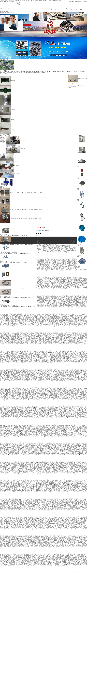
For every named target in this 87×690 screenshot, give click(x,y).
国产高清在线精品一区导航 (13, 409)
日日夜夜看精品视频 (3, 333)
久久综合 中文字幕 (62, 414)
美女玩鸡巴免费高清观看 (6, 507)
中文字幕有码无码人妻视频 (48, 347)
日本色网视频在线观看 (56, 494)
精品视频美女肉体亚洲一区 (68, 432)
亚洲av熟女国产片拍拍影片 (47, 487)
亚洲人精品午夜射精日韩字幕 (79, 489)
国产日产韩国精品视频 (76, 403)
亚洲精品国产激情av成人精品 (10, 444)
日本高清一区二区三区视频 (51, 467)
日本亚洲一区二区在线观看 (77, 296)
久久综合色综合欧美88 (10, 495)
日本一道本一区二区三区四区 (68, 396)
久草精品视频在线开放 (18, 372)
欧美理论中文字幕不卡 (74, 395)
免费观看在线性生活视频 (5, 554)
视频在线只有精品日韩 (80, 367)
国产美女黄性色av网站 (36, 313)
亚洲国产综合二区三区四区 (77, 539)
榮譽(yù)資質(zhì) (38, 239)
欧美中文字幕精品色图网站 (59, 273)
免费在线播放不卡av (26, 311)
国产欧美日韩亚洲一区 (78, 551)
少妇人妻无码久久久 (28, 315)
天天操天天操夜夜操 (76, 385)
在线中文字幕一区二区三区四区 (72, 441)
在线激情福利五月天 (74, 414)
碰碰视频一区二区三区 (72, 249)
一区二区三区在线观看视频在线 (54, 312)
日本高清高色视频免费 (74, 333)
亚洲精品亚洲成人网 (65, 339)
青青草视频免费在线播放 (51, 318)
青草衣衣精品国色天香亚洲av (54, 302)
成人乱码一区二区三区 (59, 368)
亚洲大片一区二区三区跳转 (67, 525)
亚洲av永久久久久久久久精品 (58, 430)
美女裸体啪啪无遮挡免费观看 (62, 384)
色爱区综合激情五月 (54, 452)
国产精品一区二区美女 (52, 262)
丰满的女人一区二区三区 (7, 386)
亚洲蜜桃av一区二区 (69, 263)
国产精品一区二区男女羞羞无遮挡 (42, 259)
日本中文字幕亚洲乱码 (75, 494)
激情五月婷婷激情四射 (61, 316)
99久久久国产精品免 (13, 331)
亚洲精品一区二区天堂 (30, 534)
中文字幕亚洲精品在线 (73, 295)
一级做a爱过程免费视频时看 (58, 372)
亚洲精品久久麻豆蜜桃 (69, 385)
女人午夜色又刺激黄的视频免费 (80, 463)
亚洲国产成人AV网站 (69, 334)
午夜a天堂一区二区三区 (14, 471)
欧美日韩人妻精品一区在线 (65, 349)
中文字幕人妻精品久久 (50, 517)
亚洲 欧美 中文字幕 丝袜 (82, 458)
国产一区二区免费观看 (22, 463)
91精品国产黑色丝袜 (41, 371)
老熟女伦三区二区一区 (40, 513)
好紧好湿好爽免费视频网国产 (56, 249)
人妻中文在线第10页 (41, 347)
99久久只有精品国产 (77, 428)
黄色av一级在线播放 (61, 320)
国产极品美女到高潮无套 (56, 389)
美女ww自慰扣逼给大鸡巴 (42, 339)
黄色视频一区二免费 (68, 330)
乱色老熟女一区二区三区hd (18, 533)
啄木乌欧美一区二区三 (21, 409)
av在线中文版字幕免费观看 (41, 392)
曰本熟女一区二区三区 (79, 328)
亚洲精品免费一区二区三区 (62, 292)
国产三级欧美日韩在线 (56, 543)
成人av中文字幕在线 (55, 316)
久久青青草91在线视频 (49, 317)
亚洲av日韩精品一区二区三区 (67, 332)
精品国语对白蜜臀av (18, 452)
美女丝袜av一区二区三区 (15, 406)
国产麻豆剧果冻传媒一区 (10, 411)
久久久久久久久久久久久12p (28, 385)
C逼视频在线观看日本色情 (63, 350)
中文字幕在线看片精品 (28, 405)
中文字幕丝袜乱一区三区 (60, 367)
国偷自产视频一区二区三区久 (79, 341)
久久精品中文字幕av (14, 447)
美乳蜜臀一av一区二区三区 (63, 377)
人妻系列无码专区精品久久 (48, 540)
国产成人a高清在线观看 (27, 532)
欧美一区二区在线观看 (5, 524)
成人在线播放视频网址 (49, 403)
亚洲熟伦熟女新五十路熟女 (38, 413)
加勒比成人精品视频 (67, 445)
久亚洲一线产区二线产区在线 (47, 276)
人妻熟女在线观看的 (13, 340)
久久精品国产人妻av (60, 411)
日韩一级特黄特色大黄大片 (46, 320)
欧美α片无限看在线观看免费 (30, 353)
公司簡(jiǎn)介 (38, 237)
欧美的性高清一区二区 (73, 348)
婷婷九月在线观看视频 (25, 439)
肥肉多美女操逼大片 (62, 393)
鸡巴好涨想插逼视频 (6, 355)
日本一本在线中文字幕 (74, 405)
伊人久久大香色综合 (17, 397)
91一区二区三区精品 (29, 466)
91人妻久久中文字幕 (23, 369)
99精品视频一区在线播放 (72, 339)
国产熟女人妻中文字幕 (43, 336)
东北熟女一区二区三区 (39, 503)
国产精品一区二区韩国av (74, 331)
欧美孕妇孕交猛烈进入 (57, 255)
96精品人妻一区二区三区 (40, 375)
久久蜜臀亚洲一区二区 (62, 259)
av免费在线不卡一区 (12, 434)
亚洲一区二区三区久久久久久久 (67, 448)
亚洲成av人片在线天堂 (11, 335)
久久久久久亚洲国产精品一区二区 (15, 505)
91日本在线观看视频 (54, 357)
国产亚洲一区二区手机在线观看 (53, 428)
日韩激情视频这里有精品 (51, 521)
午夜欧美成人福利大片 (66, 375)
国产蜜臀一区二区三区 (65, 355)
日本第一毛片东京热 (70, 285)
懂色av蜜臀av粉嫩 (44, 386)
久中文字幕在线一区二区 (5, 544)
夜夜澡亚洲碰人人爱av (61, 356)
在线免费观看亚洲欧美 (12, 372)
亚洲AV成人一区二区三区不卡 (48, 389)
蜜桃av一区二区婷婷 (63, 392)
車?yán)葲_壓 (79, 255)
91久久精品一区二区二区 (23, 410)
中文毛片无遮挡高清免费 (49, 446)
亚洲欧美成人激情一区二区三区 (57, 485)
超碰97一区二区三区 (12, 310)
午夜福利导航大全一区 (81, 281)
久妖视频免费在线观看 (64, 559)
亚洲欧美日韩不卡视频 (59, 410)
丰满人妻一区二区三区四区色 (46, 411)
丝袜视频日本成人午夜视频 (60, 366)
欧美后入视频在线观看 (70, 314)
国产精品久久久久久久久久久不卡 (16, 429)
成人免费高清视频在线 (70, 377)
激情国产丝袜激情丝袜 (39, 277)
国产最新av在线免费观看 (51, 322)
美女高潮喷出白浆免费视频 (52, 407)
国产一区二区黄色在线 (62, 387)
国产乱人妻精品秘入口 (64, 558)
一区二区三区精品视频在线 (26, 480)
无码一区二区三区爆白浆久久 (18, 384)
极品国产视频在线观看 (25, 483)
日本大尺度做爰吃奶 (34, 315)
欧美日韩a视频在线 (12, 328)
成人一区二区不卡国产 (46, 256)
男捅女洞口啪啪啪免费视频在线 (19, 360)
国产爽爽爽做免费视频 (8, 442)
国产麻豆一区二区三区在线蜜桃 (45, 284)
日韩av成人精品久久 (58, 478)
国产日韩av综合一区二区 (11, 392)
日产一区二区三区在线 (53, 445)
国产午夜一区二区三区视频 (59, 333)
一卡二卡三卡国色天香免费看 (57, 349)
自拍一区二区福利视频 (32, 393)
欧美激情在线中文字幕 (39, 351)
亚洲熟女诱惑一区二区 (29, 367)
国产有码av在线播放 (5, 397)
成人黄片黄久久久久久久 (75, 347)
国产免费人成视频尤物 (6, 448)
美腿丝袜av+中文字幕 (50, 553)
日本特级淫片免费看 (12, 360)
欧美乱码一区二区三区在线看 (55, 414)
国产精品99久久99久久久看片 (46, 357)
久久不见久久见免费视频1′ (73, 299)
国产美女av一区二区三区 (67, 479)
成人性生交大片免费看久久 (78, 515)
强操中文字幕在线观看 (51, 329)
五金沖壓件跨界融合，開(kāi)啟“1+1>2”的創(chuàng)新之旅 (8, 305)
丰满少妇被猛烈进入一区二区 (57, 337)
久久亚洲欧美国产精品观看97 (59, 336)
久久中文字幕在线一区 (33, 335)
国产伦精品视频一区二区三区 (51, 304)
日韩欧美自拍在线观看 (59, 248)
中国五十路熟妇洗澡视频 (77, 562)
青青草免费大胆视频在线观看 (56, 507)
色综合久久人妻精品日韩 (16, 408)
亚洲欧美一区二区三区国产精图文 (11, 428)
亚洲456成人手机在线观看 (52, 352)
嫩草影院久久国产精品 (25, 350)
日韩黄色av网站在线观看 (19, 532)
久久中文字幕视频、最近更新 (81, 321)
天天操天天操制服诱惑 (58, 247)
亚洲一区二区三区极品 (76, 365)
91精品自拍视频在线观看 (26, 426)
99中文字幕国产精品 (9, 538)
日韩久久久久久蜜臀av (21, 538)
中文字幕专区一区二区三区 (72, 447)
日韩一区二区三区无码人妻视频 (25, 339)
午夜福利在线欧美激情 (79, 352)
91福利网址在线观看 (73, 283)
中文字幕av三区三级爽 (17, 388)
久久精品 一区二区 (34, 358)
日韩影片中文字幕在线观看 (44, 496)
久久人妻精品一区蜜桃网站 (23, 387)
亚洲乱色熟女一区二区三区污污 (22, 449)
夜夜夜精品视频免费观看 (55, 387)
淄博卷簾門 (72, 240)
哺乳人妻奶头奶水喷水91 (16, 351)
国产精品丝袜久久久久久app (82, 299)
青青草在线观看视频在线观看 (14, 378)
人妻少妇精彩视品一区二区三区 (7, 484)
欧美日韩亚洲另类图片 (16, 323)
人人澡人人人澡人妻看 (64, 313)
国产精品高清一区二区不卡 (32, 390)
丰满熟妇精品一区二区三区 (30, 402)
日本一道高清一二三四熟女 (54, 537)
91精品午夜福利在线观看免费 (82, 414)
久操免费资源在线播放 (67, 322)
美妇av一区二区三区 (29, 523)
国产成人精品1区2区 (6, 465)
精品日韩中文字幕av (50, 466)
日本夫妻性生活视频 (61, 429)
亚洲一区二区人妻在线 (27, 499)
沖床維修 (71, 237)
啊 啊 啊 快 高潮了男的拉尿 (47, 414)
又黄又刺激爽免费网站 (79, 295)
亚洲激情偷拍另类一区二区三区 (61, 533)
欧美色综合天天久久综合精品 (67, 331)
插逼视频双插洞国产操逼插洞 (80, 350)
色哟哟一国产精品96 (82, 331)
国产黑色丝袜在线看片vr (52, 367)
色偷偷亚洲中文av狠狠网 (42, 476)
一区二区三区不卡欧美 (40, 445)
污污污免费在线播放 (58, 541)
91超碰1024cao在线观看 (51, 555)
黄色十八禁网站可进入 (43, 317)
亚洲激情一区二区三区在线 (46, 458)
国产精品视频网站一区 (71, 261)
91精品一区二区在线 (62, 358)
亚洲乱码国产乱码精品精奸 (57, 286)
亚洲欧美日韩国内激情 (27, 347)
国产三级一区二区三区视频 (44, 368)
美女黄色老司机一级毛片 (46, 500)
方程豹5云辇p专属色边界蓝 (13, 449)
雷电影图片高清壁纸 (16, 387)
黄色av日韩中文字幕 (54, 390)
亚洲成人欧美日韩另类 (14, 461)
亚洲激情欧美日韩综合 (16, 353)
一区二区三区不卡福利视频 (35, 430)
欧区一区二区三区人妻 (33, 316)
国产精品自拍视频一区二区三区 (39, 334)
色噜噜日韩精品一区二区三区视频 (49, 266)
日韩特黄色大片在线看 (47, 384)
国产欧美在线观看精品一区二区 (37, 537)
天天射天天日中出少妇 (7, 340)
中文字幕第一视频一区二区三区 (18, 366)
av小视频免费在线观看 (68, 442)
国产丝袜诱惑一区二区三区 (51, 478)
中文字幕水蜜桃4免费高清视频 (32, 349)
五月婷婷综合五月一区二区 (45, 514)
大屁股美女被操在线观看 (14, 386)
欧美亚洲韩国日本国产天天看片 (57, 423)
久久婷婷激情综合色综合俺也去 (15, 515)
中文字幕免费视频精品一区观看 (20, 448)
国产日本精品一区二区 (61, 278)
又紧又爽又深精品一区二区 (38, 340)
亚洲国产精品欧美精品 (32, 561)
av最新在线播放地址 (7, 368)
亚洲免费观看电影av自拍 (75, 424)
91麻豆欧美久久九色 (52, 557)
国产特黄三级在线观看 (61, 444)
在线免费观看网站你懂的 (26, 335)
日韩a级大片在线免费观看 (68, 404)
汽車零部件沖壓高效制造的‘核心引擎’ (5, 243)
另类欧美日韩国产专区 (63, 476)
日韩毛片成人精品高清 (77, 278)
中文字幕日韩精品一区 (70, 384)
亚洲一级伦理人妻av (14, 312)
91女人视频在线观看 (40, 302)
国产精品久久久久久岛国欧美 (9, 390)
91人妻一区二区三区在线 (4, 392)
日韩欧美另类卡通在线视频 (78, 394)
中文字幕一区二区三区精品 (29, 485)
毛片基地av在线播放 (65, 423)
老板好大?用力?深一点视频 (72, 247)
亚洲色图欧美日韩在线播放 (27, 570)
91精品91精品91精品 (52, 273)
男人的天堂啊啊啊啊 (6, 470)
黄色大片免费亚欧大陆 (31, 481)
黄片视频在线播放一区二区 (55, 424)
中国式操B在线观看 (62, 494)
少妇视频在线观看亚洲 (54, 330)
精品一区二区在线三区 (27, 409)
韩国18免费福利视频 (75, 537)
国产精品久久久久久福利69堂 (13, 354)
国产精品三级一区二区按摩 (66, 260)
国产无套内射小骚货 (72, 286)
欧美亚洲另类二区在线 (15, 359)
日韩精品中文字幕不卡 (17, 374)
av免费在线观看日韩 (17, 526)
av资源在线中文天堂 (3, 500)
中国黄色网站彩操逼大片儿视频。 (47, 387)
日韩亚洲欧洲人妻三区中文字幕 (27, 341)
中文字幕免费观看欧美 (40, 311)
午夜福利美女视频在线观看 (13, 501)
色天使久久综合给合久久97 (64, 255)
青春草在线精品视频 (17, 498)
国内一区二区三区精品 (80, 329)
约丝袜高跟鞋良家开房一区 (28, 571)
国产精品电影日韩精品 (14, 460)
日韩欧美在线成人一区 (38, 563)
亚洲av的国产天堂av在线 (44, 557)
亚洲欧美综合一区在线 (75, 310)
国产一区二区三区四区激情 (56, 434)
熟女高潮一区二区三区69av (34, 371)
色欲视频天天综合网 (73, 273)
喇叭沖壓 (78, 188)
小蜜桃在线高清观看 (56, 385)
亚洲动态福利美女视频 (32, 411)
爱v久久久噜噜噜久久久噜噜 (62, 378)
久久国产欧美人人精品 (81, 480)
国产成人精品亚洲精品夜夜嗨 (80, 434)
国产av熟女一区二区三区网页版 (62, 354)
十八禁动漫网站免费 (9, 339)
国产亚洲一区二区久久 (55, 296)
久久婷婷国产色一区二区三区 (36, 338)
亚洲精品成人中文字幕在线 (28, 360)
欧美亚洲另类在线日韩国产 (34, 347)
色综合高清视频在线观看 (60, 265)
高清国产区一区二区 (45, 407)
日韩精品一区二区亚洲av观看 (69, 532)
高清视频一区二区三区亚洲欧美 (64, 425)
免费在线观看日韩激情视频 (27, 477)
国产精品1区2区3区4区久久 (24, 536)
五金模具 (1, 136)
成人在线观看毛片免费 (38, 471)
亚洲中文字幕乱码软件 (72, 526)
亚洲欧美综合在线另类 (59, 360)
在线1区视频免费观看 (48, 279)
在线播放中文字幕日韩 (13, 371)
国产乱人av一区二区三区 (11, 432)
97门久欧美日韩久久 (51, 504)
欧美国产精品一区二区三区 (48, 377)
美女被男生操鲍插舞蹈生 (62, 461)
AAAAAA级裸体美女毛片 (18, 480)
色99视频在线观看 (21, 553)
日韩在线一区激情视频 (46, 378)
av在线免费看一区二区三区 (62, 256)
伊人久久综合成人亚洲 (11, 377)
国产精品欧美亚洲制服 (73, 322)
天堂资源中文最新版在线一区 (22, 378)
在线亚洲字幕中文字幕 (72, 294)
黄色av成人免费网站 (69, 387)
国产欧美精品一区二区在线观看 (43, 521)
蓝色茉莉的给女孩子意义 (40, 495)
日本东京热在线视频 (48, 569)
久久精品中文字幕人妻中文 (40, 425)
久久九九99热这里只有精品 (48, 470)
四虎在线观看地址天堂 (5, 403)
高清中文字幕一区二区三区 (42, 291)
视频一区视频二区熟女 (56, 267)
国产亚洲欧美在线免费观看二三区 (12, 488)
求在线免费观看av (68, 293)
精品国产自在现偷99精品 (26, 444)
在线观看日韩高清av (78, 520)
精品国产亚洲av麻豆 (15, 338)
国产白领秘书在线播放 (23, 406)
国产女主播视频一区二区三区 (78, 439)
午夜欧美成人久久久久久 (67, 471)
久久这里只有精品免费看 (9, 410)
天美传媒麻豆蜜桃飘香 (5, 354)
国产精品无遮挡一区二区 (53, 265)
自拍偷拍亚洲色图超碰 (57, 408)
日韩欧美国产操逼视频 (19, 357)
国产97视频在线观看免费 (16, 333)
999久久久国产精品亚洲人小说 (48, 323)
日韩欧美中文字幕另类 (82, 302)
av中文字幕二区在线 (64, 516)
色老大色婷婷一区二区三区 (36, 448)
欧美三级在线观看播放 (48, 520)
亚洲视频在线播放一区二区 (59, 322)
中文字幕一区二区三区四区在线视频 (39, 551)
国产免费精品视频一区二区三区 (20, 571)
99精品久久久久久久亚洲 (5, 328)
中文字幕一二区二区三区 (12, 430)
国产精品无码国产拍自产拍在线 (60, 304)
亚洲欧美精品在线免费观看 (41, 335)
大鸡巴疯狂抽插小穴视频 (52, 340)
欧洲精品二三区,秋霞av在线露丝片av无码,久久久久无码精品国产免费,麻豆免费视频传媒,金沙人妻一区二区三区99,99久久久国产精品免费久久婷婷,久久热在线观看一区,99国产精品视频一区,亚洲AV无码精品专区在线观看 (30, 0)
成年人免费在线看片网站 (8, 395)
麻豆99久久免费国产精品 (9, 393)
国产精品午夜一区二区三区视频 (32, 433)
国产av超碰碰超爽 (83, 278)
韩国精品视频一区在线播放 (75, 330)
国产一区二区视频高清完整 (49, 434)
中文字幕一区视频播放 (36, 539)
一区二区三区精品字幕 (36, 485)
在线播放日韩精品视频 (73, 335)
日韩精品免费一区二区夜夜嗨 (4, 372)
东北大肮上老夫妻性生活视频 (53, 256)
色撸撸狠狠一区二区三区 (61, 298)
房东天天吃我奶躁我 (76, 499)
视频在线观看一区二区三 (82, 297)
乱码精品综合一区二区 (59, 536)
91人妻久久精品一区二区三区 (10, 445)
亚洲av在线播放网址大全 (40, 377)
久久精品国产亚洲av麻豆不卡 (16, 413)
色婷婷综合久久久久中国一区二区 (62, 551)
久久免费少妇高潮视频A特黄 (65, 397)
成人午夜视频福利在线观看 (29, 506)
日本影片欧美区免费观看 (4, 402)
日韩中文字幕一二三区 (29, 322)
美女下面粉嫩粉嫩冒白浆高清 (27, 310)
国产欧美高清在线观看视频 (65, 427)
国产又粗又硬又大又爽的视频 (36, 423)
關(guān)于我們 (38, 236)
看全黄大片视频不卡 (38, 372)
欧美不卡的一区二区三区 (79, 464)
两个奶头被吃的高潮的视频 (24, 395)
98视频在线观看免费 (67, 283)
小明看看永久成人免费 (4, 348)
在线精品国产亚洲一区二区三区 (79, 389)
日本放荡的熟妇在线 (49, 263)
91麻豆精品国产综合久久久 (4, 366)
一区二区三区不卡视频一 (83, 365)
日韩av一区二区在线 (11, 329)
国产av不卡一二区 (38, 526)
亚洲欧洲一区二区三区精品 (8, 413)
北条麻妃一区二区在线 (7, 568)
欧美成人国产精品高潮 (33, 522)
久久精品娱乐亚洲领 (39, 386)
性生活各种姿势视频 (67, 320)
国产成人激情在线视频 (71, 519)
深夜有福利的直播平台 (51, 484)
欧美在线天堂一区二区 (71, 450)
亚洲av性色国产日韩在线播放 (71, 544)
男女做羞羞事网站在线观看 (21, 421)
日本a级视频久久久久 (60, 563)
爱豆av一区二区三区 (33, 357)
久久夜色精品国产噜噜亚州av (54, 285)
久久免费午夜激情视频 (48, 257)
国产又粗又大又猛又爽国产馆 (73, 412)
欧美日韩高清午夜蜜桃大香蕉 (67, 535)
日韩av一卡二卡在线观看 (76, 334)
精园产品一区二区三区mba (60, 432)
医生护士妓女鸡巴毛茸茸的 (68, 257)
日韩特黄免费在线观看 (44, 459)
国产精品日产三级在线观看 (28, 543)
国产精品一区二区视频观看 (44, 394)
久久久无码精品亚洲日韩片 (12, 358)
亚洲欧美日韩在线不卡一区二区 (40, 439)
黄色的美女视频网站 (67, 534)
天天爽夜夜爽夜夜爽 (49, 296)
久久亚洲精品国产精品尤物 (32, 556)
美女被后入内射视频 (20, 562)
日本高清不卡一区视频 (50, 274)
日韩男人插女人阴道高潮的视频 (46, 397)
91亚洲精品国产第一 (81, 568)
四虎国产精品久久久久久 (12, 357)
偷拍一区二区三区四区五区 (75, 525)
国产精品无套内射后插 (27, 377)
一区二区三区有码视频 (32, 483)
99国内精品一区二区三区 (18, 513)
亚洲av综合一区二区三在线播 (38, 402)
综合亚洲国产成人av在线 (48, 315)
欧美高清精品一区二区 (53, 351)
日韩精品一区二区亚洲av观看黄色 (58, 466)
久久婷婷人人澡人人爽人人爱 (74, 501)
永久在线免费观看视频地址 (48, 425)
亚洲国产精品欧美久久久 (64, 499)
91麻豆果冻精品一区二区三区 (82, 388)
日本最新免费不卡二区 (49, 280)
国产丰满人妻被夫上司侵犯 (80, 541)
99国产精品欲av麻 (59, 303)
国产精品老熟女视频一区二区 (58, 370)
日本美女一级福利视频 (50, 291)
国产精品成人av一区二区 (48, 335)
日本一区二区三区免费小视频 (72, 267)
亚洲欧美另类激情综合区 (13, 336)
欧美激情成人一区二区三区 (81, 322)
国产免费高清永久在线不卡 (13, 318)
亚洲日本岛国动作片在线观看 (63, 300)
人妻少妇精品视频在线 (26, 470)
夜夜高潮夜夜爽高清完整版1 (52, 394)
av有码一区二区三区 (8, 461)
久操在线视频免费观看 (14, 494)
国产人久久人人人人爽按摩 (64, 484)
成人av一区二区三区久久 (56, 392)
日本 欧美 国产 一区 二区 (68, 393)
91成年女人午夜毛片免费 (32, 352)
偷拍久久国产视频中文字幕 (61, 451)
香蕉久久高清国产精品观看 (76, 376)
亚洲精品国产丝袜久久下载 (36, 412)
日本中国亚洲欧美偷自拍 (61, 468)
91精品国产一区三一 (69, 369)
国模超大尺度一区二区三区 (78, 558)
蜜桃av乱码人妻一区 (50, 267)
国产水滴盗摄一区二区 (70, 359)
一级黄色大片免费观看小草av (11, 319)
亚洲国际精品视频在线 (28, 531)
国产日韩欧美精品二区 (80, 433)
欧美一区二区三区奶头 (13, 544)
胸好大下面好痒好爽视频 (24, 388)
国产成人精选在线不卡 (80, 293)
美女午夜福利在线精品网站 (63, 409)
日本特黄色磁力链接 (76, 543)
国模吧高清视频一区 (56, 553)
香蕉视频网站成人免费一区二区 (56, 487)
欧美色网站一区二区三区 (82, 275)
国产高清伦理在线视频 (53, 321)
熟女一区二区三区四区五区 (64, 267)
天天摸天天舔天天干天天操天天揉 (71, 552)
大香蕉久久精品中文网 (79, 273)
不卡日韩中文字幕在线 (53, 533)
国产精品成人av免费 (82, 403)
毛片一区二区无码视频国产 (17, 497)
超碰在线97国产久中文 (73, 366)
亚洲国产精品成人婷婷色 (20, 450)
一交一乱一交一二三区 (51, 372)
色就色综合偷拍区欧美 (21, 464)
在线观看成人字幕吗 (48, 298)
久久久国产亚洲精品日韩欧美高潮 (20, 314)
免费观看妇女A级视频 (73, 445)
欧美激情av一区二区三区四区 (55, 277)
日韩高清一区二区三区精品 (5, 391)
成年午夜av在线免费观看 (60, 502)
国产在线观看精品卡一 (74, 462)
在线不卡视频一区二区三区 (28, 428)
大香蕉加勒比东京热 (67, 366)
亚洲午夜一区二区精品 (71, 561)
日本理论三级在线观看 (39, 378)
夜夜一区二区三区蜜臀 (59, 467)
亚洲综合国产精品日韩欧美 (83, 482)
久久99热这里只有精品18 (73, 373)
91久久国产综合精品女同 (38, 498)
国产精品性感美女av (6, 541)
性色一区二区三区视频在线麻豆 (31, 378)
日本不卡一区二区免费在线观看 (56, 335)
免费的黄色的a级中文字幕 (69, 259)
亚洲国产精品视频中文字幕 (46, 351)
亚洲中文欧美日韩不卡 (71, 315)
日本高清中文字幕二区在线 (64, 261)
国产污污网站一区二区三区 (52, 422)
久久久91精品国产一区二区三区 (78, 304)
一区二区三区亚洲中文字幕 (19, 394)
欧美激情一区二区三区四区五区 (58, 501)
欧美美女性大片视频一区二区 (41, 433)
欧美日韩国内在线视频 (65, 247)
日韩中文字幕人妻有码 (66, 488)
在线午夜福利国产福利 (33, 542)
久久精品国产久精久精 (5, 341)
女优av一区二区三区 (47, 321)
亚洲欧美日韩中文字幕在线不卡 (64, 373)
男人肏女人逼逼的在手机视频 (16, 535)
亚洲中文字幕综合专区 (63, 341)
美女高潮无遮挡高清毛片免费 (33, 337)
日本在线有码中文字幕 (65, 264)
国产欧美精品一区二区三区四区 (34, 339)
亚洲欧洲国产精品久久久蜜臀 (70, 505)
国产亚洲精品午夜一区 (5, 313)
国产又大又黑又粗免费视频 (4, 483)
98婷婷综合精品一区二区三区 (72, 329)
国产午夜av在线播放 (63, 347)
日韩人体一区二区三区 (45, 486)
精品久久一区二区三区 (49, 358)
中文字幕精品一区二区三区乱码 (36, 466)
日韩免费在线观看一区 (77, 377)
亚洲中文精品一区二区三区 (45, 360)
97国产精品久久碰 (45, 402)
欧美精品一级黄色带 (49, 254)
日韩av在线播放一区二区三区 (11, 376)
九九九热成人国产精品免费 (35, 450)
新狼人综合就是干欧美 (11, 524)
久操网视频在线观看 (50, 259)
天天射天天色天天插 (51, 486)
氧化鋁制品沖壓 (79, 177)
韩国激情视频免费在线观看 (9, 311)
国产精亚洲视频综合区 (13, 518)
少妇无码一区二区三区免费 (46, 303)
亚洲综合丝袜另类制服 (30, 429)
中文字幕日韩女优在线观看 (10, 385)
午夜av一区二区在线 (69, 497)
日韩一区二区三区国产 (65, 447)
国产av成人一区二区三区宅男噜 (61, 268)
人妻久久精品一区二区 (82, 406)
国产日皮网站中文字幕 (42, 569)
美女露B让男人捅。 (26, 375)
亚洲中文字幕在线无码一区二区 (69, 278)
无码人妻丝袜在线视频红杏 (65, 286)
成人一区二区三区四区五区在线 (54, 442)
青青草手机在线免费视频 (32, 311)
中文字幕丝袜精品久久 (54, 279)
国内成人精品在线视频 (31, 519)
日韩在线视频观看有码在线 (54, 320)
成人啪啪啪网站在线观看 (41, 515)
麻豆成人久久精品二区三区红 (22, 471)
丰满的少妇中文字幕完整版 (47, 356)
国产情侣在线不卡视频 (47, 275)
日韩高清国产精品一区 (68, 444)
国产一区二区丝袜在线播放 (17, 495)
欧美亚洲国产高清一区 (46, 396)
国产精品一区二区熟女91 (60, 496)
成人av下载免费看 (62, 310)
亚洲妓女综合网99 (71, 291)
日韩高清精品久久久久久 (15, 523)
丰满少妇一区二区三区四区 (63, 276)
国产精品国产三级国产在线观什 (57, 339)
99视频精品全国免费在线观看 (30, 330)
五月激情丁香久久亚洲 (13, 489)
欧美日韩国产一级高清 (42, 543)
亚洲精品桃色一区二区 (80, 441)
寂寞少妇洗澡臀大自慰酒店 (37, 451)
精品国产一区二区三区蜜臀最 (32, 328)
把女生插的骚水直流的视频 (40, 349)
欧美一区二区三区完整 (77, 323)
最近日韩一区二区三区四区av (68, 376)
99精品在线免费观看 (11, 388)
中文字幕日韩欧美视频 (34, 389)
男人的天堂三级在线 (71, 323)
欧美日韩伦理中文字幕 (12, 347)
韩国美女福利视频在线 (45, 352)
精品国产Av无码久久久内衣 (25, 351)
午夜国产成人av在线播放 (47, 513)
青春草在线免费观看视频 (66, 299)
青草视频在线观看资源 (5, 316)
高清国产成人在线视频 (65, 291)
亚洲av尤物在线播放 (3, 412)
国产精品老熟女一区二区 (62, 385)
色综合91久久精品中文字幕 (64, 504)
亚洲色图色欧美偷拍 (56, 310)
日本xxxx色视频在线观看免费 (11, 503)
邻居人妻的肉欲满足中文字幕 (45, 260)
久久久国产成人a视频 (9, 333)
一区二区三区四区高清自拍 (65, 557)
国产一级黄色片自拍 (12, 462)
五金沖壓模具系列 (2, 147)
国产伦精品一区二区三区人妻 (59, 481)
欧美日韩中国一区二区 (54, 458)
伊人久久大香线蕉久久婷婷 (74, 281)
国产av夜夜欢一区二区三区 (55, 482)
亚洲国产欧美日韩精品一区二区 (69, 394)
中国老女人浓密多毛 (78, 292)
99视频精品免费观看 (40, 404)
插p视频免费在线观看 (10, 551)
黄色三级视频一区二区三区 (14, 375)
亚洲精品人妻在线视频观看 (16, 458)
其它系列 (1, 146)
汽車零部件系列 (2, 137)
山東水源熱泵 (74, 241)
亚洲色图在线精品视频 (67, 273)
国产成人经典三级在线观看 (22, 386)
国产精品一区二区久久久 (23, 441)
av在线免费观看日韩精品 (66, 258)
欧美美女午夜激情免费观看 (24, 550)
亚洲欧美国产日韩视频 (47, 278)
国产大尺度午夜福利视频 (26, 415)
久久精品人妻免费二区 (5, 485)
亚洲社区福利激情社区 (5, 516)
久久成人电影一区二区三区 (39, 396)
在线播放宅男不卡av (53, 303)
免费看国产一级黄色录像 (66, 372)
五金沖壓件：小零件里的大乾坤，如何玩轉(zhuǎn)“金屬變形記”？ (9, 278)
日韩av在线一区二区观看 (66, 410)
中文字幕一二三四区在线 (50, 441)
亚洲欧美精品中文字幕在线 (40, 470)
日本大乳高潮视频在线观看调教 (40, 483)
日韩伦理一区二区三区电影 (60, 357)
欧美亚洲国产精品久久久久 (12, 316)
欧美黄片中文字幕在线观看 (25, 414)
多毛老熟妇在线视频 (62, 280)
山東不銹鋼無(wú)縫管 (73, 243)
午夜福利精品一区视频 (10, 498)
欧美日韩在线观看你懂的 (41, 310)
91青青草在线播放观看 (46, 285)
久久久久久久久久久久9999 (41, 293)
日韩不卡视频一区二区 (33, 375)
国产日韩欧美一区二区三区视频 (46, 552)
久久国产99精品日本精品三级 (57, 570)
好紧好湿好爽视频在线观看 (43, 370)
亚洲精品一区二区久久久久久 (7, 312)
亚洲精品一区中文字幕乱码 (21, 559)
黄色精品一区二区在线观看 (24, 396)
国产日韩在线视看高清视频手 (19, 377)
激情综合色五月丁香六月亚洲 (60, 394)
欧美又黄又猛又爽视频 (38, 562)
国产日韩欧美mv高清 (22, 373)
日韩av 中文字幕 (13, 476)
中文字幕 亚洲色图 (27, 373)
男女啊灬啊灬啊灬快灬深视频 (77, 277)
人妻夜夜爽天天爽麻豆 (24, 535)
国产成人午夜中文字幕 (60, 458)
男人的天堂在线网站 (62, 424)
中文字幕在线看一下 (22, 543)
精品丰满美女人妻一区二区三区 (13, 403)
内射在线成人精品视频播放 (12, 485)
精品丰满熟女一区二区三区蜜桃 (59, 262)
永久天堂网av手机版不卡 (49, 301)
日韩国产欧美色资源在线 (48, 292)
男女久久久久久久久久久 (44, 422)
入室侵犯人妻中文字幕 (13, 477)
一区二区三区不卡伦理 (76, 392)
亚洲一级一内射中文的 (41, 266)
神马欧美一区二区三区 (46, 312)
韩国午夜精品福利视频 (39, 276)
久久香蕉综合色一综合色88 (17, 350)
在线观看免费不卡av (84, 336)
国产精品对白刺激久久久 (81, 432)
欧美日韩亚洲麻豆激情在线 (50, 447)
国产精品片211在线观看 (41, 292)
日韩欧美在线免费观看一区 (5, 518)
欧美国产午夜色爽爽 (56, 259)
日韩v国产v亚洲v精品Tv (43, 463)
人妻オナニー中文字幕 (28, 463)
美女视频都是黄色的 (8, 504)
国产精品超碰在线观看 (56, 294)
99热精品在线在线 (83, 319)
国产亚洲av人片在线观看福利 (48, 349)
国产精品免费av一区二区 (58, 459)
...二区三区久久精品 (72, 370)
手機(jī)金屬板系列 (2, 139)
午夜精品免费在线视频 (49, 337)
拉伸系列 (1, 145)
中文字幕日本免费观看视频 (32, 356)
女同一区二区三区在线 (11, 496)
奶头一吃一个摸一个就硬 (3, 503)
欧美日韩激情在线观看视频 (53, 471)
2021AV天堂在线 (38, 557)
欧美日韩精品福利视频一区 (19, 570)
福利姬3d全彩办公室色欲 (67, 502)
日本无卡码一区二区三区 (28, 313)
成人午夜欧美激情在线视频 (81, 333)
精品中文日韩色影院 (67, 281)
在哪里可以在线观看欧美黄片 (81, 280)
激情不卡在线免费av (74, 280)
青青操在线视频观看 (62, 442)
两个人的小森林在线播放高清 (35, 467)
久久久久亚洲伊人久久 (75, 275)
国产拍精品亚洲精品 (38, 318)
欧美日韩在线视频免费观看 (62, 263)
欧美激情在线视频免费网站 (47, 482)
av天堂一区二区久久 (72, 459)
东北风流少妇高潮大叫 (68, 310)
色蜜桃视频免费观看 (30, 329)
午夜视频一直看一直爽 (69, 494)
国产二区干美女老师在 (8, 421)
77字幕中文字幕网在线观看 (67, 351)
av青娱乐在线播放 (63, 266)
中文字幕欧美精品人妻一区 (45, 471)
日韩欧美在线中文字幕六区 (18, 467)
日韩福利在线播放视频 (31, 550)
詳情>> (30, 235)
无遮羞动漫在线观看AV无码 (64, 329)
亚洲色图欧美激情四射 (20, 336)
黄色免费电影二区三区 (66, 466)
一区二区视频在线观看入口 (23, 349)
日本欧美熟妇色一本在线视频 (49, 542)
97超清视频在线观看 (23, 558)
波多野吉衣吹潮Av (68, 256)
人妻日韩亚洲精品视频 (43, 294)
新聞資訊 (37, 246)
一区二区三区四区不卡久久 (55, 293)
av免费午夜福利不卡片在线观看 (58, 525)
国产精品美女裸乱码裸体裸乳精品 (30, 365)
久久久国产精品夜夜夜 (31, 551)
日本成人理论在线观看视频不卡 (4, 347)
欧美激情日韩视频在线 (55, 292)
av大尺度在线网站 (4, 556)
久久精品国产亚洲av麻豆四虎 (22, 402)
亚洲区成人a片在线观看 (57, 348)
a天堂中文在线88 (57, 329)
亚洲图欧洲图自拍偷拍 (41, 540)
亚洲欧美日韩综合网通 (64, 515)
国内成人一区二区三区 (58, 264)
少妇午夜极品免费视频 (43, 460)
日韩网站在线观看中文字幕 (77, 279)
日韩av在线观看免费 (25, 407)
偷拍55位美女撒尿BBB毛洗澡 (61, 369)
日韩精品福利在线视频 (9, 469)
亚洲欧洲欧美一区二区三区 (15, 349)
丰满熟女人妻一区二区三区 (82, 351)
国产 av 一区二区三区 (22, 425)
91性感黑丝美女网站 (16, 539)
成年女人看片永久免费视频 (5, 357)
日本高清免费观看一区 (40, 480)
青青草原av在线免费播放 (70, 495)
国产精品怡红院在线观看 (51, 264)
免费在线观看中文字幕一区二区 (50, 333)
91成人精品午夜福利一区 (79, 286)
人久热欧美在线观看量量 (79, 303)
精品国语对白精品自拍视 (52, 360)
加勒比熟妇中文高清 (76, 284)
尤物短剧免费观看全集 (44, 332)
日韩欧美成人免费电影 (76, 312)
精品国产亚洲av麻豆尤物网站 (69, 316)
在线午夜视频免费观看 (43, 274)
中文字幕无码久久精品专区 (36, 332)
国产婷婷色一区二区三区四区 (48, 316)
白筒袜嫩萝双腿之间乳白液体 (20, 317)
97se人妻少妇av (10, 348)
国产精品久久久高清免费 (11, 483)
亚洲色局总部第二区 (34, 513)
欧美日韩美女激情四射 (42, 501)
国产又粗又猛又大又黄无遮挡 (65, 568)
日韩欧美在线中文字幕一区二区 (28, 568)
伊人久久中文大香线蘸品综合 (57, 291)
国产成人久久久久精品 (81, 349)
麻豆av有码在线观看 (16, 425)
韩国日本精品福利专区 (51, 465)
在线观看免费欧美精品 (53, 260)
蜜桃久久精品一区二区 (64, 408)
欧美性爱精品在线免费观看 (41, 263)
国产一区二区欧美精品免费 (75, 431)
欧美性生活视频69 (4, 370)
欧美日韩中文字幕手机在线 (42, 254)
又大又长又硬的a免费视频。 (16, 369)
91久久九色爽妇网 (26, 461)
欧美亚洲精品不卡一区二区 (17, 393)
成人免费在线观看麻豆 (3, 479)
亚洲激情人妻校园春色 (10, 459)
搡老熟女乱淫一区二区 (56, 544)
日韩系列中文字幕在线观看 (61, 330)
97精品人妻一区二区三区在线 (77, 452)
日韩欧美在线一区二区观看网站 (30, 318)
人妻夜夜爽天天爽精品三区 (20, 331)
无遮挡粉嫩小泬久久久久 (11, 557)
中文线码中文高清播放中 (39, 414)
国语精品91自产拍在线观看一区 (14, 514)
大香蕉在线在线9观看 (61, 257)
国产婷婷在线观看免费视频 (82, 320)
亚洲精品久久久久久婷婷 (59, 332)
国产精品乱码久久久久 (21, 478)
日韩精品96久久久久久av (70, 276)
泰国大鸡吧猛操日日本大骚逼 (52, 496)
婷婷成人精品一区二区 (66, 550)
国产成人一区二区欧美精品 (25, 524)
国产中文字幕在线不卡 (55, 257)
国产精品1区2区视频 (72, 415)
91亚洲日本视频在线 (75, 351)
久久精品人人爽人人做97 (74, 320)
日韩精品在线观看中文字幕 (72, 303)
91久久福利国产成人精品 (20, 358)
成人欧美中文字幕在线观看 (76, 390)
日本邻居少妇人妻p (70, 300)
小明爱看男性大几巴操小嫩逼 (5, 501)
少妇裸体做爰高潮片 (9, 412)
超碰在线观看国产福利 (64, 386)
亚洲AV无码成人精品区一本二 (42, 280)
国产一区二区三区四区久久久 (73, 536)
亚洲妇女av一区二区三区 (56, 347)
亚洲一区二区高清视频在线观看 (62, 514)
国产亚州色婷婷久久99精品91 (64, 426)
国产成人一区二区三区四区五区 (70, 266)
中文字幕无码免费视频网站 (48, 249)
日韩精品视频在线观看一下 (76, 391)
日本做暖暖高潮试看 (74, 422)
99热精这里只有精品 (68, 569)
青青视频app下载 (28, 425)
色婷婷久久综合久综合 (77, 495)
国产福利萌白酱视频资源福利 (25, 374)
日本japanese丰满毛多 (77, 314)
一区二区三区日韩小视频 (80, 283)
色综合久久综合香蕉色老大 (55, 569)
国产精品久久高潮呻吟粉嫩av (19, 426)
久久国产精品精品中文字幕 (77, 449)
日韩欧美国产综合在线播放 (43, 467)
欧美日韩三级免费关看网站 (43, 430)
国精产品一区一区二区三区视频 (40, 319)
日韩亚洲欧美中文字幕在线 (17, 502)
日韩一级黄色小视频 (79, 531)
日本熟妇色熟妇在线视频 (82, 384)
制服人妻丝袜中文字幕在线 (16, 395)
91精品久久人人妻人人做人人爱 (25, 542)
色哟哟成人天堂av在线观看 (64, 249)
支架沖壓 (78, 154)
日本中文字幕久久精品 (80, 447)
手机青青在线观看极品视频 (79, 519)
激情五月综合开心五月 (72, 255)
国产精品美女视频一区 (72, 397)
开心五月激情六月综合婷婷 (80, 522)
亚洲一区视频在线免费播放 (74, 568)
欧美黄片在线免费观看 (41, 257)
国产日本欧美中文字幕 (82, 451)
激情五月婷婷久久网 (55, 444)
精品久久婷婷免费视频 (37, 481)
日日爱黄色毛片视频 (18, 334)
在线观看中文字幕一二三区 (20, 424)
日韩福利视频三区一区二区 (28, 368)
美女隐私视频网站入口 (74, 338)
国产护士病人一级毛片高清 (22, 446)
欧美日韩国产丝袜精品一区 (24, 352)
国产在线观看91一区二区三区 (9, 439)
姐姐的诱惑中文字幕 (5, 517)
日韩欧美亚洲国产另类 (75, 396)
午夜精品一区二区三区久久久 (64, 274)
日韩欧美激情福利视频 (14, 423)
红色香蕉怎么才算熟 (30, 497)
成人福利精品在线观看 (59, 421)
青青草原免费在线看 (84, 323)
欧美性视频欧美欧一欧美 (11, 341)
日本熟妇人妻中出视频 (62, 302)
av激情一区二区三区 (76, 384)
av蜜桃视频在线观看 (13, 532)
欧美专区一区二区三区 (83, 499)
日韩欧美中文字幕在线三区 (50, 258)
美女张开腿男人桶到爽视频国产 (27, 544)
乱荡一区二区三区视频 (38, 391)
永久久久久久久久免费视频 (68, 336)
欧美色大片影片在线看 (48, 556)
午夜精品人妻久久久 (68, 358)
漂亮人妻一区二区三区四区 (22, 348)
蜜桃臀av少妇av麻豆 (18, 328)
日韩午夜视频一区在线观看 (35, 465)
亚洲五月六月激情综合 (57, 374)
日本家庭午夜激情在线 (66, 295)
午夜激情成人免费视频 (44, 478)
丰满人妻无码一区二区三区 (61, 452)
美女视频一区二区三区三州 (52, 535)
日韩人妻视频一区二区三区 (53, 391)
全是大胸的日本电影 (18, 524)
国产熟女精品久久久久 (76, 460)
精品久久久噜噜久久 (69, 513)
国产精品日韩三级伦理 (36, 336)
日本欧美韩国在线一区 (30, 449)
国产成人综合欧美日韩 (15, 484)
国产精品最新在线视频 (64, 318)
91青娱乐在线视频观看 (40, 384)
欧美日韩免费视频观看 (25, 334)
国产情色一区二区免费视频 (75, 444)
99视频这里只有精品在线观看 (69, 468)
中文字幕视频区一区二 (56, 377)
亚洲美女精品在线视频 (36, 543)
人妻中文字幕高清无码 (36, 333)
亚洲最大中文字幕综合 (76, 285)
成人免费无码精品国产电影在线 (20, 355)
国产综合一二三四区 (36, 555)
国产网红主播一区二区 (52, 402)
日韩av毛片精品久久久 (61, 311)
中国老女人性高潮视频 (5, 414)
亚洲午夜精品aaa (73, 352)
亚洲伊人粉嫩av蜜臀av (43, 423)
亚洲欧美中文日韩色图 (44, 338)
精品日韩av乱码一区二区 (9, 497)
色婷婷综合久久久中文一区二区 (31, 369)
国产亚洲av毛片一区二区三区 (11, 480)
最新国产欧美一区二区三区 (32, 469)
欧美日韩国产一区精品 (48, 395)
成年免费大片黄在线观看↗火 (64, 323)
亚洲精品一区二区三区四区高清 (36, 514)
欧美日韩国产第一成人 (8, 446)
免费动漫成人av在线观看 (49, 485)
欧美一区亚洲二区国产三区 (40, 275)
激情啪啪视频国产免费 (65, 459)
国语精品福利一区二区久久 (58, 258)
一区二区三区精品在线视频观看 (14, 465)
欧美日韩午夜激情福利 (69, 254)
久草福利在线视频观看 (83, 357)
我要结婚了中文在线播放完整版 (66, 485)
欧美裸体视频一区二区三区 (43, 415)
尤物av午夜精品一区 (15, 412)
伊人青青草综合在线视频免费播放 (62, 279)
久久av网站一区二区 (48, 261)
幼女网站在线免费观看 (69, 390)
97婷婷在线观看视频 (35, 494)
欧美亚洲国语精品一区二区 (38, 320)
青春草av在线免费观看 (33, 516)
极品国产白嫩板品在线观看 (59, 488)
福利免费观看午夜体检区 (60, 445)
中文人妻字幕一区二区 (70, 470)
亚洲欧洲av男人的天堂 (8, 523)
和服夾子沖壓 (79, 210)
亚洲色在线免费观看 (79, 340)
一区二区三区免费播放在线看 (52, 405)
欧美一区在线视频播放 (50, 415)
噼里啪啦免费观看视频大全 (55, 276)
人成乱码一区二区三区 (46, 355)
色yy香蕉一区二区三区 (14, 332)
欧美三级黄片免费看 (25, 372)
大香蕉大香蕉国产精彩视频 (9, 482)
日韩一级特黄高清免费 (68, 371)
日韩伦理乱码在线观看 (44, 408)
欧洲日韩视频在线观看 (14, 464)
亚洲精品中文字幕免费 (31, 407)
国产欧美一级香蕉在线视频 (52, 282)
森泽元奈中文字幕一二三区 (70, 477)
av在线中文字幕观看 (21, 405)
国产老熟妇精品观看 (4, 411)
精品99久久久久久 (74, 421)
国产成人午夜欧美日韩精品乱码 (75, 357)
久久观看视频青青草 (83, 314)
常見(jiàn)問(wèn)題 (38, 249)
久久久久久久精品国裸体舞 (72, 313)
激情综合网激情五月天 (62, 293)
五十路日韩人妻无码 (39, 352)
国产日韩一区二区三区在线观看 (76, 336)
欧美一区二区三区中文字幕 (49, 286)
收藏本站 (76, 1)
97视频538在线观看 (38, 357)
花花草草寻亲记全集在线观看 (33, 374)
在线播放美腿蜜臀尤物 (62, 497)
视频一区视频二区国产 (71, 517)
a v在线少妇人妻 (61, 480)
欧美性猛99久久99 (4, 488)
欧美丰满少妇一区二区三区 (74, 410)
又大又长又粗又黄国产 (31, 396)
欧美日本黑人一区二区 (79, 488)
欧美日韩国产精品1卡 (14, 525)
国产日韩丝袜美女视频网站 (10, 500)
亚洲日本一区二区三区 (68, 503)
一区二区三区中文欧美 (58, 443)
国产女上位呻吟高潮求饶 (24, 519)
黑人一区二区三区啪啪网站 (55, 556)
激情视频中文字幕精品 (50, 294)
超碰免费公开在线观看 (8, 560)
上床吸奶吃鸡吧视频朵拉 (81, 338)
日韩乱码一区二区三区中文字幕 (28, 331)
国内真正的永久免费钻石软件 (64, 317)
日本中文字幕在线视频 (64, 353)
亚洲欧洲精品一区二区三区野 (59, 376)
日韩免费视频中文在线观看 (52, 539)
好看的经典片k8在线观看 (41, 477)
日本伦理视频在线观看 (64, 441)
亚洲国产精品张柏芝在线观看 (63, 285)
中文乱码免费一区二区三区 (80, 559)
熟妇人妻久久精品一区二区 (72, 433)
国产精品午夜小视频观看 (46, 283)
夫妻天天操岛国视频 (46, 410)
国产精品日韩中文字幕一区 (83, 404)
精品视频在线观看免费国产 (10, 337)
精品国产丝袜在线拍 (80, 462)
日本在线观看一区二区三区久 (65, 478)
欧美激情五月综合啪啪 (70, 514)
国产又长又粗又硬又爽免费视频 (73, 443)
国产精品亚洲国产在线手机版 (40, 268)
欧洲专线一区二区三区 (70, 301)
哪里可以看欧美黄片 (34, 312)
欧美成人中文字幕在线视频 (40, 261)
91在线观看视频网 (69, 533)
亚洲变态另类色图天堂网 (21, 506)
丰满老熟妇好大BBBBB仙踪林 (69, 304)
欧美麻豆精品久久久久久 (8, 373)
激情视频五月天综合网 (28, 421)
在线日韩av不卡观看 (82, 538)
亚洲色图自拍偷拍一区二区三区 (13, 405)
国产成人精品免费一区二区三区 (68, 319)
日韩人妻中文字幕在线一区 (21, 365)
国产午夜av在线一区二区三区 (72, 350)
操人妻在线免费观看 (67, 395)
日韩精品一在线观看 (9, 535)
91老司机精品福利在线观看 (22, 422)
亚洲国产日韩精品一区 (35, 341)
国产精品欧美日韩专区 (32, 482)
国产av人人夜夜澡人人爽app (81, 318)
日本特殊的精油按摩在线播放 (57, 542)
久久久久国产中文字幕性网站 (39, 388)
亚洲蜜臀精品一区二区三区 (56, 426)
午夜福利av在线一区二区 (66, 467)
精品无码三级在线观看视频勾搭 (37, 500)
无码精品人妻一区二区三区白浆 (53, 468)
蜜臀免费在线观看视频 (60, 407)
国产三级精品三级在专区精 (63, 301)
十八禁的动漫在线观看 (28, 525)
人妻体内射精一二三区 (11, 540)
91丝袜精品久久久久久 (24, 551)
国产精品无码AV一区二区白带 (48, 464)
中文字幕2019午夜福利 (33, 440)
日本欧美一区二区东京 (39, 502)
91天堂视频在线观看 (65, 524)
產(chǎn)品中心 (38, 240)
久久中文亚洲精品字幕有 (24, 432)
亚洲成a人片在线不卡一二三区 (53, 281)
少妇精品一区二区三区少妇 (23, 359)
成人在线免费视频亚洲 (28, 520)
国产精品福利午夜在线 (37, 408)
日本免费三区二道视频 (50, 339)
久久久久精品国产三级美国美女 (58, 479)
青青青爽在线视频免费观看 (79, 540)
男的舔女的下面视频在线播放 (67, 421)
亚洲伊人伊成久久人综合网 (79, 526)
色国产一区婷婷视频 (20, 423)
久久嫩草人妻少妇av (43, 541)
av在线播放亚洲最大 (32, 461)
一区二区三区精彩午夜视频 (7, 429)
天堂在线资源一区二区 (66, 360)
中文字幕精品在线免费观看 (45, 550)
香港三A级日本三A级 (21, 460)
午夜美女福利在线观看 (45, 427)
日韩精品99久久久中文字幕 (51, 338)
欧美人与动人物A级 (77, 274)
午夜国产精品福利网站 (78, 459)
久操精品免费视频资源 (79, 353)
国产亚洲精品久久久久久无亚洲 (51, 421)
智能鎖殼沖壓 (79, 143)
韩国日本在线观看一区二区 (41, 315)
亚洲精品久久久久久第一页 (28, 403)
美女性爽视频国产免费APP (54, 278)
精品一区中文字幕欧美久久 (16, 451)
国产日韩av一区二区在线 (25, 319)
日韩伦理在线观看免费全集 (44, 481)
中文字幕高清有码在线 (31, 563)
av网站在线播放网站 (31, 350)
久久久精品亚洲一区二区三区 (38, 355)
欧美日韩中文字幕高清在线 (8, 458)
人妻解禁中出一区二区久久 (32, 458)
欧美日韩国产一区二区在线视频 (21, 330)
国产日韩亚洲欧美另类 (77, 506)
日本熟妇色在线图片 (51, 348)
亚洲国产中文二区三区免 (61, 284)
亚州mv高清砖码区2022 (7, 464)
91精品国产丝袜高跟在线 (40, 469)
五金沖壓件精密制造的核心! (4, 234)
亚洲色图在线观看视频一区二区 (82, 571)
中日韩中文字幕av (41, 560)
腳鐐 (71, 239)
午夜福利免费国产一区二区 (44, 568)
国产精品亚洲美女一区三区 (54, 275)
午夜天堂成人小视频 (51, 255)
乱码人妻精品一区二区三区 (30, 558)
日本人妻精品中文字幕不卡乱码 (61, 365)
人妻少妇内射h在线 (33, 532)
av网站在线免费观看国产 (23, 431)
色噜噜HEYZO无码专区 (16, 396)
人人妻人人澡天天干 (75, 432)
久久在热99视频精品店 (45, 281)
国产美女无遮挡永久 (37, 441)
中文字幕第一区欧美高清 (65, 443)
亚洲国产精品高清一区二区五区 (66, 462)
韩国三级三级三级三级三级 (25, 495)
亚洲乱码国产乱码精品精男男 (4, 315)
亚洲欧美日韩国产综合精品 (63, 296)
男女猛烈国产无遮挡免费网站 (59, 402)
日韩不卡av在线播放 (59, 282)
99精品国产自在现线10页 (60, 352)
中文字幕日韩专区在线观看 (27, 476)
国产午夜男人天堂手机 (28, 465)
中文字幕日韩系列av (48, 409)
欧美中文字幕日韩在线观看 (21, 315)
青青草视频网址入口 (42, 520)
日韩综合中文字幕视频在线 (21, 494)
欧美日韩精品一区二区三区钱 (22, 318)
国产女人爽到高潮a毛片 (8, 537)
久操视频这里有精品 (18, 556)
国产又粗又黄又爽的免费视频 (30, 391)
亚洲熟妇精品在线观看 (8, 543)
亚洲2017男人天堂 (68, 280)
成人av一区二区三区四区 (30, 479)
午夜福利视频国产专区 (44, 372)
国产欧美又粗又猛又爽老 (47, 505)
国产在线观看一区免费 (69, 556)
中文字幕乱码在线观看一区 (40, 395)
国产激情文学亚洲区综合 (30, 471)
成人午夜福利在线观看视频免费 (46, 451)
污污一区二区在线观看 (26, 357)
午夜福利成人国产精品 (54, 268)
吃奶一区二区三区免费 (62, 254)
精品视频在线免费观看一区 (27, 569)
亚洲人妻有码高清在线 (46, 359)
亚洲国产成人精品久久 (17, 352)
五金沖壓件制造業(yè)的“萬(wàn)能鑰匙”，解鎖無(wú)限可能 (8, 252)
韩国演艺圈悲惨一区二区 (71, 524)
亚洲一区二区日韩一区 (48, 426)
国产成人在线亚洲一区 (27, 389)
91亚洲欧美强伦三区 (18, 486)
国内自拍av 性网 (81, 385)
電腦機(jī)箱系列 (2, 138)
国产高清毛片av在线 (48, 293)
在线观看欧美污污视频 (63, 334)
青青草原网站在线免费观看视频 (44, 443)
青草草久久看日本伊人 (25, 452)
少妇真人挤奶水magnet (44, 329)
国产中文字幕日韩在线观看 (49, 570)
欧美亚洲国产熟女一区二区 (18, 444)
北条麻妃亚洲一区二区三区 (81, 471)
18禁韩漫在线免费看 (16, 479)
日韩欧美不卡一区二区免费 (55, 561)
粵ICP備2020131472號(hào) (61, 238)
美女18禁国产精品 (83, 276)
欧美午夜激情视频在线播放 (19, 310)
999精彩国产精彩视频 (61, 404)
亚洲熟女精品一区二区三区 (45, 526)
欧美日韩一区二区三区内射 (35, 405)
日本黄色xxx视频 (47, 518)
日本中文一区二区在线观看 (13, 313)
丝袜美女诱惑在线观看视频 (13, 552)
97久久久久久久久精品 (43, 406)
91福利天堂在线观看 (59, 260)
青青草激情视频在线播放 (63, 498)
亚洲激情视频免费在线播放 (26, 321)
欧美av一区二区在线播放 (10, 550)
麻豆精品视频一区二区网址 (10, 384)
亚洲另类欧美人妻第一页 (56, 317)
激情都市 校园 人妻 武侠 (6, 499)
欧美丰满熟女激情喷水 (82, 282)
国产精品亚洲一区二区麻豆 (44, 262)
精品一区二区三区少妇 (66, 321)
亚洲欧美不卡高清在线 (19, 518)
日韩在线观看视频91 (32, 319)
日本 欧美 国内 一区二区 (47, 334)
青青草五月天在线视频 (35, 310)
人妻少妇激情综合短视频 (34, 376)
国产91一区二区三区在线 (78, 505)
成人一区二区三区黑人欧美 (37, 497)
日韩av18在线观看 (38, 299)
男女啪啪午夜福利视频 (19, 430)
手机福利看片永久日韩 (28, 376)
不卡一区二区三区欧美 (80, 375)
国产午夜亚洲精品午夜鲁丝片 (36, 406)
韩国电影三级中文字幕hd (19, 476)
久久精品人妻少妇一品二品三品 (55, 261)
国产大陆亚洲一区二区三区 (56, 464)
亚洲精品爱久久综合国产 (24, 433)
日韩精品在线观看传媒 (57, 266)
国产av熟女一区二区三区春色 (4, 358)
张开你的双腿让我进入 (59, 299)
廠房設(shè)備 (38, 238)
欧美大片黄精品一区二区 (44, 535)
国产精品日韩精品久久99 (30, 427)
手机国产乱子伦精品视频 (75, 387)
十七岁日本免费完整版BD (81, 395)
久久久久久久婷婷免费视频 (19, 434)
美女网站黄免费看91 (51, 479)
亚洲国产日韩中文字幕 (49, 450)
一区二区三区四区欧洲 (61, 431)
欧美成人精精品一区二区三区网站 (63, 315)
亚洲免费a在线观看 (28, 312)
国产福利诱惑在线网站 (43, 421)
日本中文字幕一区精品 (66, 282)
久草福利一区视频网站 (75, 451)
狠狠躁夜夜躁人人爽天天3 (13, 531)
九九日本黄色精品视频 (51, 353)
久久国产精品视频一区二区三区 (5, 331)
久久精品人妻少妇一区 (20, 371)
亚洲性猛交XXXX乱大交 (81, 372)
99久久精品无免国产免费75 (61, 297)
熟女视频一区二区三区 (23, 333)
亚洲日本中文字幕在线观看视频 (8, 425)
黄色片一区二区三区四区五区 (75, 406)
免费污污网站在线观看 (29, 338)
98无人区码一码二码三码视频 (69, 311)
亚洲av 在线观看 (35, 571)
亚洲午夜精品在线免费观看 (79, 498)
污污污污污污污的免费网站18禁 (8, 427)
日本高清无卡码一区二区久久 (39, 505)
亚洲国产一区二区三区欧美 (65, 374)
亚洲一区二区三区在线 (29, 514)
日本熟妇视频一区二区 (32, 526)
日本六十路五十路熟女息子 (80, 294)
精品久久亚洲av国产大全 (18, 320)
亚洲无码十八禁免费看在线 (34, 354)
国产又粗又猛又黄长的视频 (35, 531)
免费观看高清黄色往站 (27, 371)
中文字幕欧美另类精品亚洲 (55, 409)
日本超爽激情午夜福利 (8, 447)
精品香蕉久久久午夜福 (68, 424)
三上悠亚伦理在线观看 (16, 410)
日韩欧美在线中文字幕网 (69, 284)
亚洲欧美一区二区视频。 (54, 384)
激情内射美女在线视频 (41, 494)
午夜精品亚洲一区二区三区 (41, 462)
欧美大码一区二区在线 (40, 278)
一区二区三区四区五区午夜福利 (39, 330)
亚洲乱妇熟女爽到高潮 (56, 371)
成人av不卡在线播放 (70, 312)
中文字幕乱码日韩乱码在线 (55, 520)
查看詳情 (78, 144)
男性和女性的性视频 (15, 553)
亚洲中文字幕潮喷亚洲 (69, 275)
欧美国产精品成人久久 (49, 449)
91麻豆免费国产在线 (48, 319)
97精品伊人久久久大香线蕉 (36, 538)
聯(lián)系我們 (80, 1)
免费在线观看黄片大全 (16, 487)
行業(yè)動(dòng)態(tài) (39, 248)
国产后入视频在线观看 (23, 505)
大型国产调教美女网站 (67, 367)
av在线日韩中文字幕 (22, 322)
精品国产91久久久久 (76, 297)
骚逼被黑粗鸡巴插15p (41, 571)
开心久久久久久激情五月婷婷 (8, 367)
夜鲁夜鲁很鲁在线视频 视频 (21, 312)
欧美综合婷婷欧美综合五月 (63, 312)
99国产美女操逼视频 (70, 449)
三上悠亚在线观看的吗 (75, 482)
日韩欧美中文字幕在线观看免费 (24, 482)
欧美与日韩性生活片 (62, 503)
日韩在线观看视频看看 (75, 302)
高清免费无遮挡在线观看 (6, 562)
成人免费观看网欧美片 (39, 554)
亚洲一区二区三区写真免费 (58, 331)
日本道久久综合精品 (11, 366)
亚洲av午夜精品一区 (41, 354)
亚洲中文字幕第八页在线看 (39, 487)
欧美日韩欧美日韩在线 (19, 392)
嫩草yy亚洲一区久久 (81, 440)
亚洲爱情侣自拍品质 (27, 354)
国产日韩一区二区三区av (77, 359)
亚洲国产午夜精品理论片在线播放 (43, 534)
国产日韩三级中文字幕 (21, 368)
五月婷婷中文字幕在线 (35, 501)
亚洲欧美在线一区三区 (15, 389)
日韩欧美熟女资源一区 (25, 411)
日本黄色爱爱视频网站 (82, 550)
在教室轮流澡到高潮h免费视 (76, 442)
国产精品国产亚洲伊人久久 (40, 390)
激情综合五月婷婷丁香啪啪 (77, 300)
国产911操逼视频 (21, 375)
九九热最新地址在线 (39, 468)
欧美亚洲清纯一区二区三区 (72, 541)
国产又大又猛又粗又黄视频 (23, 442)
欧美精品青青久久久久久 (5, 317)
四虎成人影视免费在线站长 (82, 535)
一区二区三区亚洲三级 (8, 369)
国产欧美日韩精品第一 (6, 318)
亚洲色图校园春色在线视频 (14, 478)
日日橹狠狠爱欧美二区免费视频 (55, 397)
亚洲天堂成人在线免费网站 (21, 428)
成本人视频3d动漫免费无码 (9, 433)
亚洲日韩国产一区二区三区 (53, 413)
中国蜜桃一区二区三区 (67, 431)
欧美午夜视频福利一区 (49, 328)
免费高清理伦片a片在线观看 (37, 428)
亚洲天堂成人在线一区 (57, 531)
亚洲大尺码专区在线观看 (45, 413)
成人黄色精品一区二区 (46, 340)
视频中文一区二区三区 (50, 373)
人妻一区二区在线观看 (69, 302)
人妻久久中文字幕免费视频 (20, 347)
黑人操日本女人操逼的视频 (39, 482)
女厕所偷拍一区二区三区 (44, 488)
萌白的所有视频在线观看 (78, 487)
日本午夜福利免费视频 (34, 480)
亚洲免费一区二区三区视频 (5, 378)
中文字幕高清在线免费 (77, 532)
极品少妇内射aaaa (66, 496)
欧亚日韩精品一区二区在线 (57, 415)
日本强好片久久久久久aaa (30, 422)
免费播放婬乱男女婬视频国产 (77, 311)
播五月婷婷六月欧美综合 (77, 291)
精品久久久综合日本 (9, 479)
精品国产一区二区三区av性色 (43, 297)
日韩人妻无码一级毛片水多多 (65, 348)
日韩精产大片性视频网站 (51, 459)
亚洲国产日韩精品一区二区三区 (55, 439)
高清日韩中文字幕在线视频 (49, 462)
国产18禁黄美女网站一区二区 (43, 376)
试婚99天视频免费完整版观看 (76, 513)
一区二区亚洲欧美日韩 (66, 407)
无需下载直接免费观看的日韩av (51, 295)
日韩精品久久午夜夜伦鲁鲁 (15, 442)
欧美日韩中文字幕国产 (50, 499)
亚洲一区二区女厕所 (61, 388)
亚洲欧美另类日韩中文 (14, 446)
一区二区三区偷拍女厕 (81, 310)
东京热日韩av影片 (31, 408)
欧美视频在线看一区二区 (9, 351)
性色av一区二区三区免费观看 (12, 370)
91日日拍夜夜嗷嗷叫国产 (63, 389)
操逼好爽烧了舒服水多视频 (54, 388)
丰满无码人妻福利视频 (61, 532)
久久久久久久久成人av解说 (49, 310)
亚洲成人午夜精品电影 (44, 264)
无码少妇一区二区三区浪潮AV (55, 513)
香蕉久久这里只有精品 (40, 321)
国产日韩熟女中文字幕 (50, 408)
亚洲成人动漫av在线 (74, 293)
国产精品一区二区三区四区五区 (73, 427)
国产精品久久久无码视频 (77, 354)
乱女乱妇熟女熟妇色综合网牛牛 (18, 415)
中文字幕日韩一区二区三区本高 (35, 394)
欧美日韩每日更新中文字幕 (43, 531)
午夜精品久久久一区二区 (39, 316)
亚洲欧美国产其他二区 (72, 328)
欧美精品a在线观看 (55, 354)
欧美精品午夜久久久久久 (4, 506)
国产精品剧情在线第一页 (72, 425)
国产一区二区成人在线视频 (54, 284)
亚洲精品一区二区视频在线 (70, 268)
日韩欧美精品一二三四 (64, 555)
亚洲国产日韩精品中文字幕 (34, 426)
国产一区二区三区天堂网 (52, 375)
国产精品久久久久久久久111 (49, 560)
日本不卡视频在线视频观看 (17, 551)
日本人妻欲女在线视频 (31, 372)
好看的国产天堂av (55, 315)
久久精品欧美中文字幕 (56, 403)
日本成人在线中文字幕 (28, 501)
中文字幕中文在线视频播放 (82, 411)
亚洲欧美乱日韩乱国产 (83, 444)
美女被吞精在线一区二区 (68, 440)
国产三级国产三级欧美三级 (59, 521)
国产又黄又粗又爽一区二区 (68, 297)
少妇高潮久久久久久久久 (66, 333)
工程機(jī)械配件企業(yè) (73, 242)
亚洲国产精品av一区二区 (37, 427)
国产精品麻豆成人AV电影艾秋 (61, 340)
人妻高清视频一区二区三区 (33, 392)
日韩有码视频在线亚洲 (16, 536)
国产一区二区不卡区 (6, 519)
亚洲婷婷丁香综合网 (6, 365)
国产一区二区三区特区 (30, 500)
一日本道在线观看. (68, 347)
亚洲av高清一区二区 (70, 279)
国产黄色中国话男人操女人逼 (54, 283)
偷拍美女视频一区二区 (14, 422)
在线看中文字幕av (81, 424)
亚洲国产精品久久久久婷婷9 (54, 562)
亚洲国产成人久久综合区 (73, 467)
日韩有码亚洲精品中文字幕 (19, 462)
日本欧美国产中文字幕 (80, 422)
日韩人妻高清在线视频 (69, 537)
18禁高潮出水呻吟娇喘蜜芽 (37, 368)
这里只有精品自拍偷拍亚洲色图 (79, 426)
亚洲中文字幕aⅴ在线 (40, 444)
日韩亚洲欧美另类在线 (5, 335)
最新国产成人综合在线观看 (46, 248)
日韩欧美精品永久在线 (60, 396)
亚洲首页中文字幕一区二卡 (79, 469)
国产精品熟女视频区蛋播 (68, 262)
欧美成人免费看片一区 (82, 284)
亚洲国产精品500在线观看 (20, 370)
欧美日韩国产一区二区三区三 (45, 331)
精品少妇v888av (47, 365)
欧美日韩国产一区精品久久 (45, 562)
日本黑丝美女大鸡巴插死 (23, 459)
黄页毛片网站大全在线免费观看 (56, 515)
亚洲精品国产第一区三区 (32, 557)
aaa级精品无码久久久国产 (34, 409)
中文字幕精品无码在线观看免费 (81, 478)
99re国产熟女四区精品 (56, 460)
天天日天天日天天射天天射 (81, 557)
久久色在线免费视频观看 (54, 404)
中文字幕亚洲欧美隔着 (25, 392)
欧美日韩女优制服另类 (44, 448)
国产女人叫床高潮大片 (46, 536)
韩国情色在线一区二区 (14, 522)
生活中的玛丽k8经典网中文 (6, 489)
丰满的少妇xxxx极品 (42, 434)
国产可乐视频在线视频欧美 (40, 522)
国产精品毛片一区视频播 (12, 391)
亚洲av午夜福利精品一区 (71, 389)
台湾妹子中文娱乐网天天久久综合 (10, 334)
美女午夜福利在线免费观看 (28, 317)
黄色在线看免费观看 (50, 385)
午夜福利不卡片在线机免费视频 (51, 406)
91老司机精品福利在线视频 (28, 358)
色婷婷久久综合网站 (22, 323)
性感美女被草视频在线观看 (27, 423)
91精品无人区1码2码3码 (79, 348)
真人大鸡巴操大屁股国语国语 (48, 300)
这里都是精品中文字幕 (13, 559)
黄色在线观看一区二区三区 (55, 554)
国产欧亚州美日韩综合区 (10, 481)
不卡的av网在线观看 (4, 557)
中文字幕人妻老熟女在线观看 (53, 489)
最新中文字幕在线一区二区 (32, 502)
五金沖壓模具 (79, 266)
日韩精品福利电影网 (83, 274)
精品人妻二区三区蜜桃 (22, 514)
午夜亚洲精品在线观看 (38, 486)
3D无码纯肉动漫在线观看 (43, 553)
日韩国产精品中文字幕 (27, 450)
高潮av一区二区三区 (57, 558)
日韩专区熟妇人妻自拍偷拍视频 (28, 336)
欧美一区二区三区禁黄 (45, 318)
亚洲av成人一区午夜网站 (82, 525)
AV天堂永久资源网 (40, 312)
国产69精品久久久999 (44, 299)
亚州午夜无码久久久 (52, 247)
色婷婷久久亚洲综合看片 (53, 365)
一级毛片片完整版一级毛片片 (60, 538)
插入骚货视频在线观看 (54, 311)
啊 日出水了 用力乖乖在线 (63, 439)
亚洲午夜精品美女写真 (26, 384)
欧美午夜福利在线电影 (52, 526)
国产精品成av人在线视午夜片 (23, 356)
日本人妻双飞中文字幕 (61, 281)
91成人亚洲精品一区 (75, 393)
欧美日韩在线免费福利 (50, 386)
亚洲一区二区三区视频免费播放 (5, 521)
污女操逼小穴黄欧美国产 (32, 439)
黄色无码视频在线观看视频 (25, 316)
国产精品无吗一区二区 (35, 370)
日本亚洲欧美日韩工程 (69, 403)
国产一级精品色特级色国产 (37, 488)
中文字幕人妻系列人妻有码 (65, 335)
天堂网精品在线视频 (76, 470)
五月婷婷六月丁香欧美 (5, 533)
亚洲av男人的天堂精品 (5, 430)
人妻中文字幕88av (50, 350)
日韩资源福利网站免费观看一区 (29, 340)
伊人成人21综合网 (8, 515)
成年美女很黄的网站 (58, 557)
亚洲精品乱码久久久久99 (75, 458)
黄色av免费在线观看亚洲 (4, 496)
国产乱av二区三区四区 (77, 276)
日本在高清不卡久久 (42, 485)
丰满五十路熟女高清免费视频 (50, 374)
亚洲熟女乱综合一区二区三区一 (19, 496)
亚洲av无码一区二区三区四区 (68, 402)
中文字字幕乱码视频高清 (48, 392)
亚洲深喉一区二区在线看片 (43, 373)
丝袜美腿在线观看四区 (29, 560)
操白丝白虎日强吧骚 (84, 298)
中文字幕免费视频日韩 (31, 431)
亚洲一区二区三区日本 (68, 414)
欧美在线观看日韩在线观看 (50, 313)
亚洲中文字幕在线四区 (54, 483)
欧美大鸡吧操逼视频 (78, 465)
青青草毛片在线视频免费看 (62, 505)
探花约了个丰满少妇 (23, 367)
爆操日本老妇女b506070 (45, 273)
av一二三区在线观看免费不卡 (69, 539)
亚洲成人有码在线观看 (43, 313)
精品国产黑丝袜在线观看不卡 (53, 369)
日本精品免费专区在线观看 (39, 561)
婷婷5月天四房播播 (64, 359)
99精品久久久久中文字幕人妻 (31, 487)
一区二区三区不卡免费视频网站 (72, 318)
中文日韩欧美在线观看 (39, 356)
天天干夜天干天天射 (26, 554)
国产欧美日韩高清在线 (38, 519)
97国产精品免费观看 (78, 370)
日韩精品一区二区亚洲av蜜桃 (75, 523)
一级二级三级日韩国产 (39, 369)
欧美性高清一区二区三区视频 (6, 460)
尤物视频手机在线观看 (53, 563)
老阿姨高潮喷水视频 (32, 533)
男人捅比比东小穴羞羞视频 (14, 368)
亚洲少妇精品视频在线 (19, 477)
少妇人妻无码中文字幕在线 (13, 443)
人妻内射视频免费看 (70, 543)
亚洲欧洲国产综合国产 (51, 568)
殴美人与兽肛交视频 (74, 503)
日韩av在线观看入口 (43, 296)
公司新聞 (37, 247)
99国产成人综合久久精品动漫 (8, 487)
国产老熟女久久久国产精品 (57, 469)
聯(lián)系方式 (2, 12)
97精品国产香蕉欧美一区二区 (71, 292)
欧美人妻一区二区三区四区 (9, 396)
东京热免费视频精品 (61, 440)
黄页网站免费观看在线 (55, 358)
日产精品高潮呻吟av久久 (41, 301)
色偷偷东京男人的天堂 (48, 495)
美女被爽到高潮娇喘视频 (9, 536)
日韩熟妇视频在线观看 (32, 414)
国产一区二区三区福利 (82, 470)
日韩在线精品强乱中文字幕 (64, 464)
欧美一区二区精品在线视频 (72, 317)
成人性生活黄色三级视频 (8, 323)
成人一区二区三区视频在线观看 (50, 541)
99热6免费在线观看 (45, 369)
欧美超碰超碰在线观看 (8, 332)
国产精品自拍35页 (73, 340)
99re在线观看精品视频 (56, 280)
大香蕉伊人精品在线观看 (50, 558)
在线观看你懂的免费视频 (81, 479)
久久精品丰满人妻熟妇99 (49, 433)
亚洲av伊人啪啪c (35, 534)
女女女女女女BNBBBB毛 (82, 393)
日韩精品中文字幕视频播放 (33, 495)
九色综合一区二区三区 (47, 302)
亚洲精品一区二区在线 (37, 479)
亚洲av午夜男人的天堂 (44, 267)
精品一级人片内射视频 (42, 341)
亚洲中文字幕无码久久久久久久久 (58, 448)
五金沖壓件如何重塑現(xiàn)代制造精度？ (6, 296)
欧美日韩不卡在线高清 (74, 518)
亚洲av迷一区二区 (18, 316)
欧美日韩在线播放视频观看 (44, 412)
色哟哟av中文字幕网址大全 (43, 304)
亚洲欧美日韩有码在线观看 (8, 338)
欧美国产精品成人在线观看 (21, 501)
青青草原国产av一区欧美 (61, 391)
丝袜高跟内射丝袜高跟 (22, 539)
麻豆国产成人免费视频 (19, 516)
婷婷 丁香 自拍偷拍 (73, 407)
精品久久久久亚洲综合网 (82, 443)
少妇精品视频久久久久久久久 (21, 443)
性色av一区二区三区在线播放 (16, 542)
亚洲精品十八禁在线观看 (35, 322)
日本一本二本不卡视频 (42, 286)
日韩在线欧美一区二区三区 (18, 337)
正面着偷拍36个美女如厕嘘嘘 (62, 552)
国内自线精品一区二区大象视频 (31, 386)
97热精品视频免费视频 (52, 410)
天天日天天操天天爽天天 (75, 332)
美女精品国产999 (28, 406)
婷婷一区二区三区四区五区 (16, 441)
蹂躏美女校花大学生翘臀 (57, 313)
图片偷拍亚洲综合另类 (60, 471)
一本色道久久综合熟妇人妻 (47, 561)
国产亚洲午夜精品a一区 (39, 393)
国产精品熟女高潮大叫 (70, 354)
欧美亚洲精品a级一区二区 (9, 558)
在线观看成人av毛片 (24, 329)
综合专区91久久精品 (71, 423)
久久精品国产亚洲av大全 (54, 429)
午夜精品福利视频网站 (68, 265)
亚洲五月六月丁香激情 (45, 247)
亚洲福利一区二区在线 (79, 516)
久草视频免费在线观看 (57, 465)
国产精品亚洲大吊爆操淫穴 (68, 458)
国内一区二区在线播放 (78, 315)
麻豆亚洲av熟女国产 (71, 274)
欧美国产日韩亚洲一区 (77, 319)
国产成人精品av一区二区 (78, 517)
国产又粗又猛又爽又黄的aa (9, 502)
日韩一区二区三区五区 (47, 330)
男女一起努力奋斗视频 (36, 317)
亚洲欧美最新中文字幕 (73, 488)
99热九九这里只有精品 (77, 408)
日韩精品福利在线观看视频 (39, 359)
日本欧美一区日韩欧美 (50, 370)
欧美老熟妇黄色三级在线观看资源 (46, 497)
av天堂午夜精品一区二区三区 (74, 538)
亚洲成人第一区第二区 (7, 559)
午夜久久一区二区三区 (75, 356)
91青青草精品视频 (18, 519)
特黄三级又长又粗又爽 (25, 320)
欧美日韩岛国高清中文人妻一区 (24, 515)
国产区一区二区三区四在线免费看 (30, 323)
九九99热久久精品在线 (74, 367)
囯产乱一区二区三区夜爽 (8, 441)
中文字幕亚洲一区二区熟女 (5, 462)
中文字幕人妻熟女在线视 (45, 537)
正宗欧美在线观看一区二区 (19, 445)
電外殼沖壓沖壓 (79, 221)
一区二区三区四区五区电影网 (66, 337)
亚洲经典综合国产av (17, 481)
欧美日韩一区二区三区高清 (16, 537)
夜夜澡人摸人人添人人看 (19, 341)
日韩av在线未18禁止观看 (79, 313)
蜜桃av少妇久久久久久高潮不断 (77, 448)
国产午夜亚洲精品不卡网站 (73, 349)
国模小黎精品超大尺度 (45, 282)
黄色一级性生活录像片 (80, 421)
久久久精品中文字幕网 (18, 468)
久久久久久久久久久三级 (22, 523)
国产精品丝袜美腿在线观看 (37, 329)
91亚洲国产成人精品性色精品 (5, 486)
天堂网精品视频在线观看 (27, 460)
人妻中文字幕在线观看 (5, 329)
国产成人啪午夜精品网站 (47, 404)
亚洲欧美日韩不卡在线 (26, 518)
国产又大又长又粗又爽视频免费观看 (10, 314)
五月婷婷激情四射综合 (67, 481)
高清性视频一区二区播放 (36, 541)
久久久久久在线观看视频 (70, 540)
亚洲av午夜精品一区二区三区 (50, 336)
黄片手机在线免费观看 (5, 360)
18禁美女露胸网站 (46, 375)
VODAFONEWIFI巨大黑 (13, 499)
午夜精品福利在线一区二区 (19, 569)
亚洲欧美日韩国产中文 (33, 377)
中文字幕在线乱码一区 (8, 349)
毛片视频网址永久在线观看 (73, 321)
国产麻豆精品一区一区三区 (32, 395)
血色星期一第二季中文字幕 (60, 500)
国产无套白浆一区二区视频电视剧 (21, 391)
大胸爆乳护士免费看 (62, 277)
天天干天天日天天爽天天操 (22, 332)
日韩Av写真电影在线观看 (23, 487)
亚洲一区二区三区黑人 (26, 337)
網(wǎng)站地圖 (85, 1)
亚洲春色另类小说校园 (83, 371)
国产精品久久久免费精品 (40, 424)
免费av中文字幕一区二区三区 (54, 514)
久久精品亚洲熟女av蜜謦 (31, 388)
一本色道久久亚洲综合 (25, 533)
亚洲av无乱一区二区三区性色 (13, 315)
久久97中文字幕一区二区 (68, 277)
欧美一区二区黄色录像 (16, 322)
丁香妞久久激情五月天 (72, 486)
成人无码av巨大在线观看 (53, 396)
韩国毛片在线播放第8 (56, 323)
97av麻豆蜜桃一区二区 (55, 254)
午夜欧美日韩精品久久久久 (52, 299)
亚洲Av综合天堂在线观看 (5, 336)
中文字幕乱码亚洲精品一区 (9, 407)
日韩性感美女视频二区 (11, 320)
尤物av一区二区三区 (11, 397)
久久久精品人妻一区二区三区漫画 (55, 498)
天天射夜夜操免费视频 (55, 263)
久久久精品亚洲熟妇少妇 (71, 560)
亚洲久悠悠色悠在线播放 (36, 459)
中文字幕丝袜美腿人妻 (7, 371)
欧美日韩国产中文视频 (56, 300)
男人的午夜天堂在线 (30, 535)
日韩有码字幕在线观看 (33, 468)
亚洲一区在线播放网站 (29, 332)
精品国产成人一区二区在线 (18, 321)
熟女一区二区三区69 (20, 489)
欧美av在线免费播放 (63, 487)
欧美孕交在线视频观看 (70, 296)
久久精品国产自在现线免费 (82, 332)
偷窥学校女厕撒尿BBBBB (72, 464)
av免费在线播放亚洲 (47, 268)
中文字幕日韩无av (8, 389)
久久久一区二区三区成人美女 (52, 297)
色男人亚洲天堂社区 (13, 424)
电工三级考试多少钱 (65, 517)
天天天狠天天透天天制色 (56, 446)
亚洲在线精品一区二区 (61, 395)
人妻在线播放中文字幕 (59, 295)
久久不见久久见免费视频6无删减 (35, 489)
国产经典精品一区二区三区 (56, 425)
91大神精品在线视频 (50, 448)
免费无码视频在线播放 (21, 504)
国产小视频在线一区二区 (73, 337)
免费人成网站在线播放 (35, 403)
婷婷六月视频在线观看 (35, 517)
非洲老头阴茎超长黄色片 (10, 374)
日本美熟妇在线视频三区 (73, 478)
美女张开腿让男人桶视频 (66, 405)
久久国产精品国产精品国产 (12, 440)
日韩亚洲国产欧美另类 (14, 534)
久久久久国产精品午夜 (67, 352)
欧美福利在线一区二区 (22, 338)
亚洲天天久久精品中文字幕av (31, 505)
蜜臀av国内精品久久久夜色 (67, 523)
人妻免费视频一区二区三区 (71, 469)
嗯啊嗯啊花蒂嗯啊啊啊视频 (38, 429)
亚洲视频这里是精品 (64, 506)
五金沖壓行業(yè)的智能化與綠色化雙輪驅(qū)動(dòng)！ (7, 287)
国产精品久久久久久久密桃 (8, 359)
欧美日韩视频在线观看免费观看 (29, 464)
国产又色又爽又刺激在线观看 (45, 367)
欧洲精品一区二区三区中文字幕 (77, 521)
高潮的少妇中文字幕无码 (74, 480)
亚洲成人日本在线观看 (67, 388)
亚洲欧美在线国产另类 (7, 330)
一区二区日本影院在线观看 (76, 371)
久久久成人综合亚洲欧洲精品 (47, 532)
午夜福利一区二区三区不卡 (27, 489)
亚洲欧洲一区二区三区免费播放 (62, 314)
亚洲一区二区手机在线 (77, 316)
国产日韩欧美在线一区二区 (62, 470)
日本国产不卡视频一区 (13, 330)
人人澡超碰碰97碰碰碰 (73, 375)
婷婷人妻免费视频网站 (10, 350)
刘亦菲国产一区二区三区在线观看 (18, 311)
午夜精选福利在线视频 (7, 375)
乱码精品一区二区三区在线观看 (12, 506)
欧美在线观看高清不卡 (39, 532)
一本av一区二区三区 (64, 540)
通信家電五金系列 (38, 245)
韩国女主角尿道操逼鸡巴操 (28, 370)
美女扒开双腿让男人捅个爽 (46, 533)
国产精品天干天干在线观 (67, 480)
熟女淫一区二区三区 (11, 513)
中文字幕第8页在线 (70, 499)
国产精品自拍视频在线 (47, 424)
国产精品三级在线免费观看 (54, 503)
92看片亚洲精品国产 (9, 542)
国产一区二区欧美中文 (16, 482)
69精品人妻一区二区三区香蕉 (40, 323)
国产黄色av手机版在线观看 (38, 407)
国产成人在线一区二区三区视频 (72, 386)
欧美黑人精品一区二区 (32, 334)
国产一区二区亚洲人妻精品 (19, 335)
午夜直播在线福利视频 (37, 350)
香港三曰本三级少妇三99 (80, 467)
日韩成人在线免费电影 (15, 373)
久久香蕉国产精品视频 (12, 355)
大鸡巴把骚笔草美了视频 (15, 356)
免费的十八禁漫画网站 (37, 484)
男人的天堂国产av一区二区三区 (35, 496)
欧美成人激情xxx (33, 425)
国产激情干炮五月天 (45, 468)
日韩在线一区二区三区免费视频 (29, 355)
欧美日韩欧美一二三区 (78, 355)
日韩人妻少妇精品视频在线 (67, 248)
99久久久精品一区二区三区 (67, 338)
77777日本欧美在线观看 (70, 506)
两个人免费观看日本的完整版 (31, 410)
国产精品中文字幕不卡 (17, 329)
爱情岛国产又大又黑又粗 (72, 430)
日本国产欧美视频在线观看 (40, 542)
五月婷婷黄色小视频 (12, 486)
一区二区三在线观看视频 (59, 338)
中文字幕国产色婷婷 (17, 500)
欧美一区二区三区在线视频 (18, 517)
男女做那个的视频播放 (69, 460)
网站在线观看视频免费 (60, 405)
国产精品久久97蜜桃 (31, 320)
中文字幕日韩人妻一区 (30, 348)
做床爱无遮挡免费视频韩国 (58, 517)
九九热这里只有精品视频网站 (70, 341)
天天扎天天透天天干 (39, 458)
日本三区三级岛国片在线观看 (29, 484)
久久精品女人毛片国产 (37, 353)
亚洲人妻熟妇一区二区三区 (55, 497)
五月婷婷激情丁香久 (64, 469)
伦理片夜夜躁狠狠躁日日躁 (36, 367)
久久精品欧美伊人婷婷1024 (65, 328)
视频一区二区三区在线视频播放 (76, 533)
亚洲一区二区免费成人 (25, 556)
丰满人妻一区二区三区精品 (51, 332)
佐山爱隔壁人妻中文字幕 (56, 499)
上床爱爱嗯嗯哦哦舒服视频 (58, 447)
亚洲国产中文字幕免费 (28, 504)
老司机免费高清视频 (53, 248)
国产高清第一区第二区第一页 (21, 313)
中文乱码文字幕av (52, 359)
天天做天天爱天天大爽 (46, 265)
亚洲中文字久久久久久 (58, 359)
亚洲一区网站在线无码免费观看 (73, 484)
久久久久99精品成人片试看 (80, 409)
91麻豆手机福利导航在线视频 (80, 486)
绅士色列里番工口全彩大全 (46, 277)
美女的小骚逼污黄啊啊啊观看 (64, 433)
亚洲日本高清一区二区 (56, 274)
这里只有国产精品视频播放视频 (41, 328)
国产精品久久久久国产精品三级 (4, 405)
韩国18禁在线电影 (76, 301)
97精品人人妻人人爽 (19, 319)
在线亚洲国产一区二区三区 (68, 356)
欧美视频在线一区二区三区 (47, 393)
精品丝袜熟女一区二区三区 (7, 422)
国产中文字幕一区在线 (78, 553)
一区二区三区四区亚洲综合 (43, 295)
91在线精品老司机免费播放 (77, 298)
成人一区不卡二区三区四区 (55, 393)
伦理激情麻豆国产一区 (80, 317)
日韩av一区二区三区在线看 (78, 554)
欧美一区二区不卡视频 (43, 258)
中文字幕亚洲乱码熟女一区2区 (24, 561)
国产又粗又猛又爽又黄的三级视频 (39, 464)
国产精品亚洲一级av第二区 (9, 353)
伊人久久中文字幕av (21, 389)
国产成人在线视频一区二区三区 (26, 467)
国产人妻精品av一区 (40, 265)
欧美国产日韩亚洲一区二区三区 (20, 340)
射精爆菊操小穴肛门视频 (57, 506)
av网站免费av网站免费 (46, 442)
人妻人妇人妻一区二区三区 (79, 397)
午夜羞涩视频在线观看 (6, 477)
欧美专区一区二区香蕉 (54, 319)
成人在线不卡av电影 (75, 535)
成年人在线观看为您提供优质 (52, 366)
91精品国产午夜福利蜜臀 (23, 481)
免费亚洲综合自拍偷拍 (56, 301)
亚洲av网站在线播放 (72, 507)
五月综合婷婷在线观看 (54, 451)
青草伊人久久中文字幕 (48, 515)
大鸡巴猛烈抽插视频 (66, 536)
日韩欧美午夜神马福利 (25, 328)
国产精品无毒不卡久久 (42, 409)
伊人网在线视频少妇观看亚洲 (43, 255)
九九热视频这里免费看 (23, 427)
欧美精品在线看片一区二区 (8, 451)
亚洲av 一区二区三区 (5, 540)
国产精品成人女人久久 (60, 375)
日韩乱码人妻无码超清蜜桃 (62, 428)
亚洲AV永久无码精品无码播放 (64, 507)
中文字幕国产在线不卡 (9, 322)
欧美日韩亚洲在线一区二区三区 (12, 402)
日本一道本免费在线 (14, 421)
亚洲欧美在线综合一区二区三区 (78, 368)
